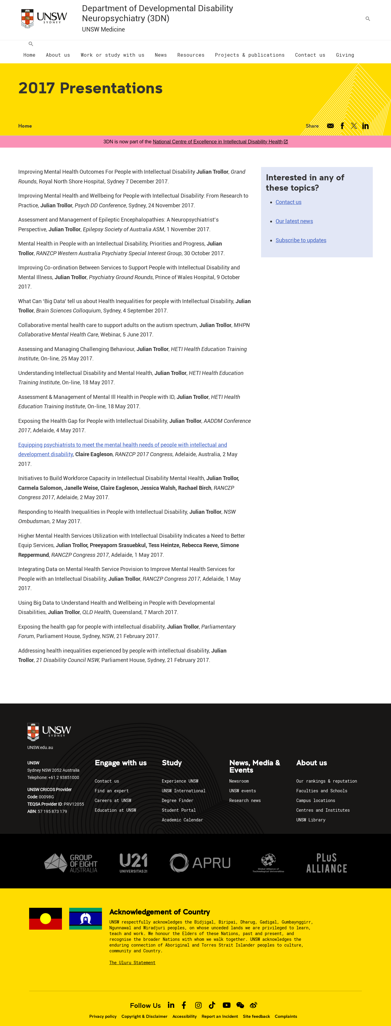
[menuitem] (29, 48)
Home (25, 119)
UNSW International (184, 784)
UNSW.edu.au (49, 730)
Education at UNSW (115, 804)
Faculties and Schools (321, 784)
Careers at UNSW (113, 794)
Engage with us (121, 757)
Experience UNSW (180, 775)
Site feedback (256, 1010)
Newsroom (239, 775)
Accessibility (184, 1010)
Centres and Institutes (323, 804)
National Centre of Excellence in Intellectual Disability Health (218, 135)
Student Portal (179, 804)
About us (311, 757)
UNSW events (242, 784)
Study (172, 757)
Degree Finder (177, 794)
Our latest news (294, 215)
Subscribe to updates (301, 234)
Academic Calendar (182, 814)
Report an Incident (220, 1010)
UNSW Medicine (103, 29)
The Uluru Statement (132, 956)
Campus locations (315, 794)
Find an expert (112, 784)
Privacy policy (103, 1010)
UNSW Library (310, 814)
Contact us (288, 196)
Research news (245, 794)
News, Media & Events (254, 760)
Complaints (286, 1010)
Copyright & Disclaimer (144, 1010)
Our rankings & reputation (326, 775)
